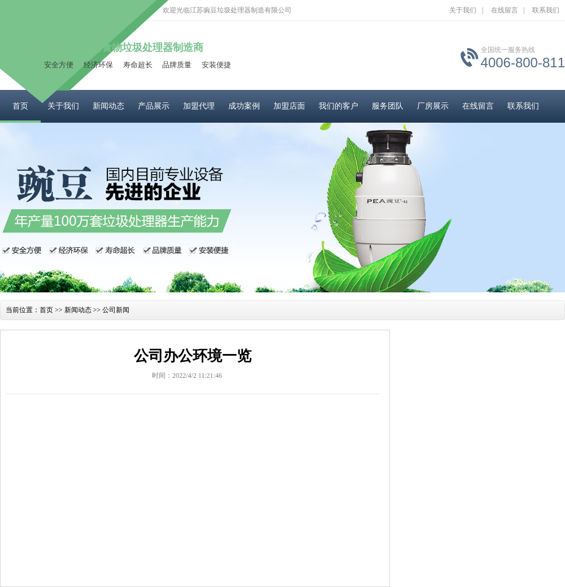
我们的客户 (338, 106)
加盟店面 (289, 106)
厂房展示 (433, 106)
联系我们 (545, 10)
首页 (20, 106)
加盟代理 (199, 106)
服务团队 (387, 106)
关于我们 (462, 10)
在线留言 (504, 10)
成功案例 (244, 106)
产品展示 (153, 106)
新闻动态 (108, 106)
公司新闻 (115, 310)
